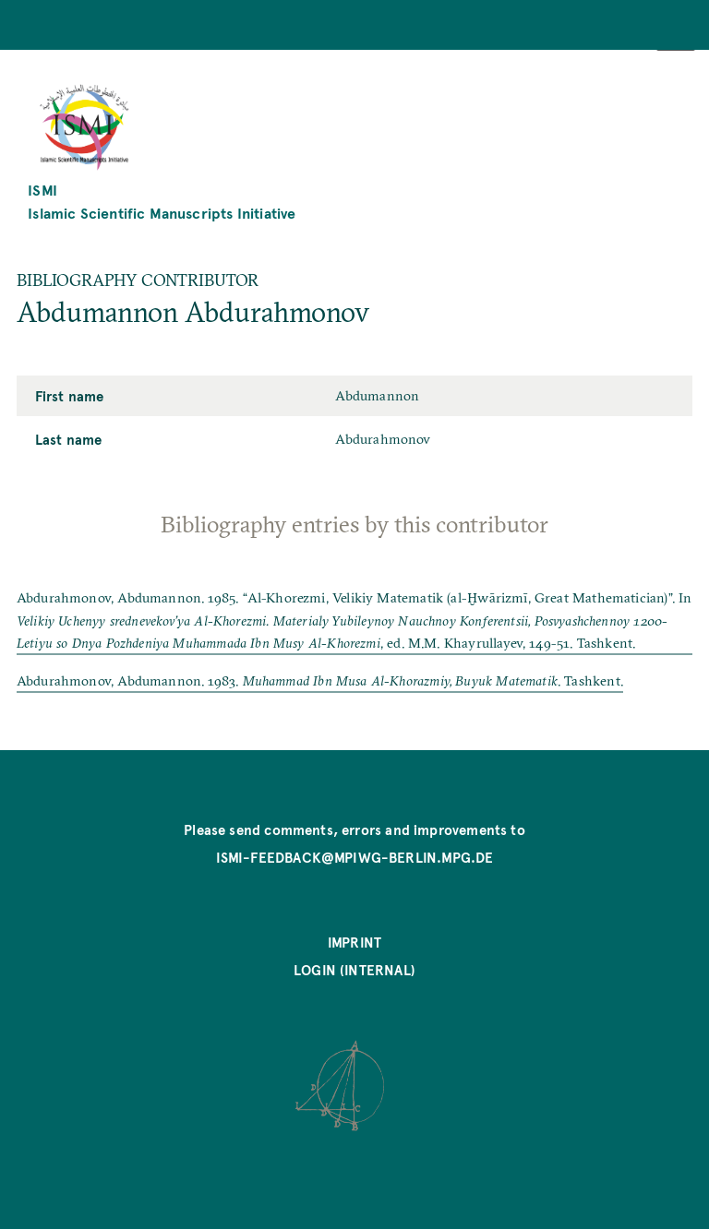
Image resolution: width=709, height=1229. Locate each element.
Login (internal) (354, 970)
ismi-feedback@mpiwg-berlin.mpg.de (355, 857)
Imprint (354, 942)
